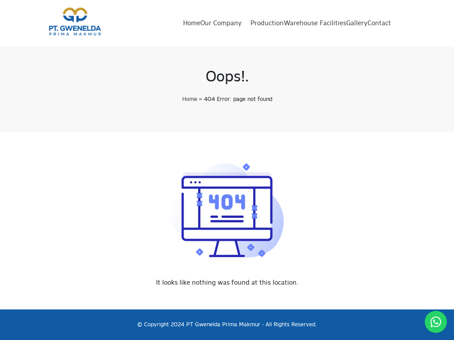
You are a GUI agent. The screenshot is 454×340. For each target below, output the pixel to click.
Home (191, 23)
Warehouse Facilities (315, 23)
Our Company (221, 23)
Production (267, 23)
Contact (379, 23)
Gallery (357, 23)
